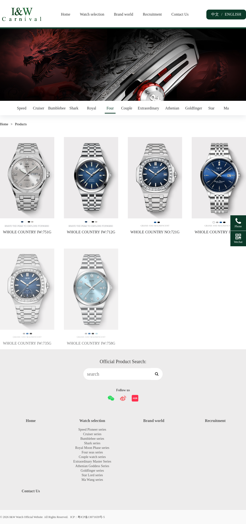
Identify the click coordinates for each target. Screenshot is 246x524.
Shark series (73, 110)
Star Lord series (211, 110)
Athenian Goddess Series (172, 110)
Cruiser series (38, 110)
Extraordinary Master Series (148, 110)
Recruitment (152, 14)
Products (21, 124)
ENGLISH (233, 14)
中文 (215, 14)
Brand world (123, 14)
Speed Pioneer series (22, 110)
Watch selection (92, 14)
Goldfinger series (193, 110)
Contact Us (180, 14)
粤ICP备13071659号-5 (91, 517)
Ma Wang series (226, 110)
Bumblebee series (57, 110)
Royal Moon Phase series (91, 110)
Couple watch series (126, 110)
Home (65, 14)
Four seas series (110, 110)
